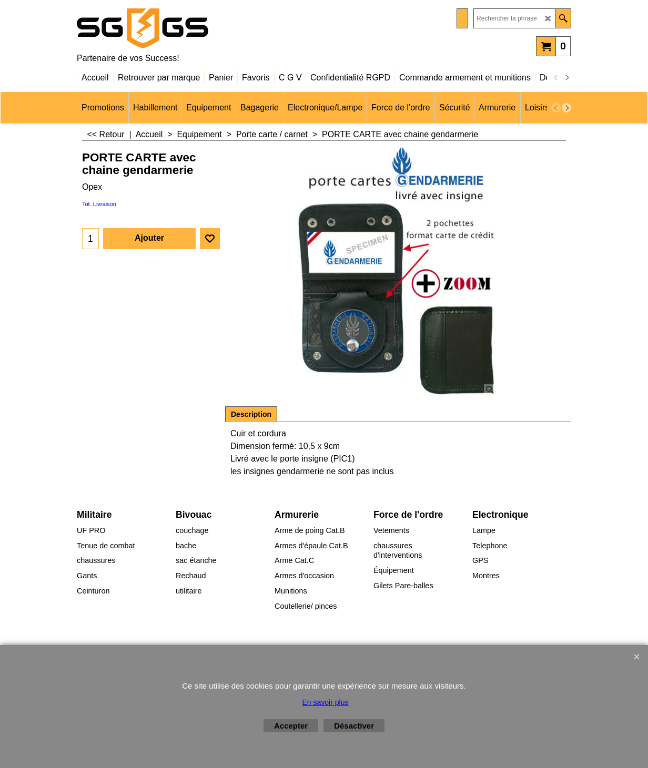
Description (251, 414)
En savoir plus (325, 702)
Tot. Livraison (99, 204)
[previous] (556, 78)
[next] (566, 78)
